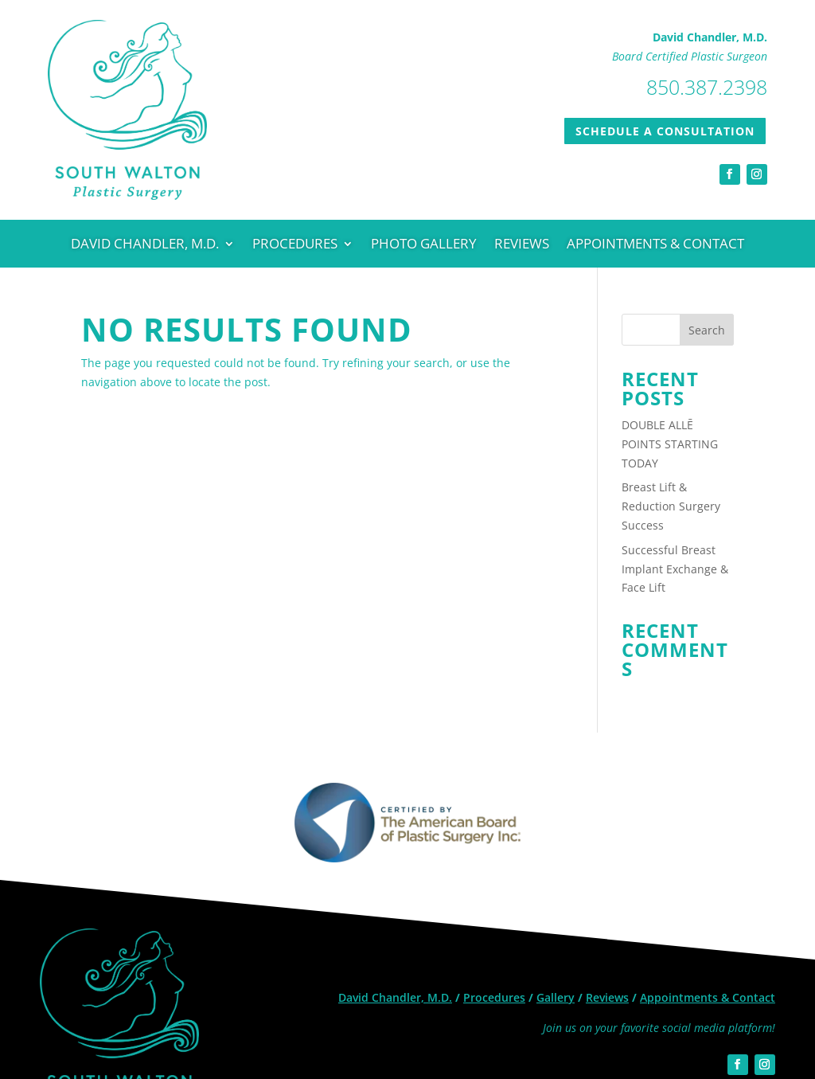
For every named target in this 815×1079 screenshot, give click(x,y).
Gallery (555, 921)
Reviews (521, 245)
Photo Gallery (424, 245)
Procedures (294, 245)
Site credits (750, 1023)
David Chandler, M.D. (145, 245)
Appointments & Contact (655, 245)
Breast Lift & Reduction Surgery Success (671, 506)
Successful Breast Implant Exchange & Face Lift (675, 569)
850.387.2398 (706, 86)
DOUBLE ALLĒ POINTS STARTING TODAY (670, 444)
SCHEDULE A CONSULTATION (665, 131)
